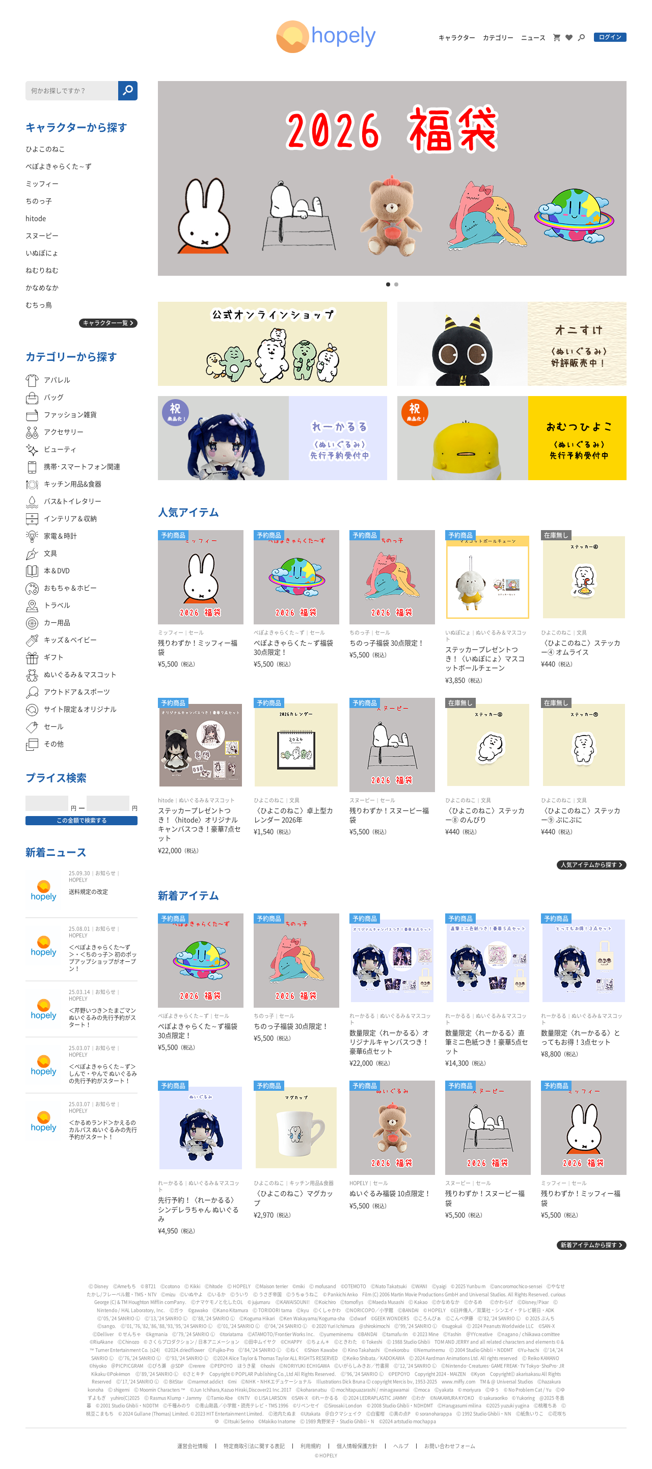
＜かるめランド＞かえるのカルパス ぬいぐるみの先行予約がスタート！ (103, 1130)
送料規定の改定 (88, 892)
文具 (582, 632)
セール (196, 632)
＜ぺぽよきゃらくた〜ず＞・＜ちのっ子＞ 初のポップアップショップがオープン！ (103, 958)
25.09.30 (79, 873)
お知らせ (105, 873)
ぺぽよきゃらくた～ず (279, 632)
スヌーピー (362, 800)
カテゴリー (498, 38)
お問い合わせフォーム (449, 1446)
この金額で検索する (82, 820)
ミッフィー (170, 632)
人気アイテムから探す (589, 865)
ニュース (533, 38)
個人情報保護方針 (357, 1446)
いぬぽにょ (458, 632)
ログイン (610, 37)
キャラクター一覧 (105, 323)
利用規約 (311, 1446)
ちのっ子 (359, 632)
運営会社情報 (192, 1446)
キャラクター (457, 38)
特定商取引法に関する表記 (254, 1446)
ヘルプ (401, 1446)
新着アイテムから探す (589, 1245)
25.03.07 (79, 1048)
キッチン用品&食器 (311, 1183)
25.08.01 (79, 928)
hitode (166, 800)
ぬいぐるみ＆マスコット (207, 800)
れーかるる (362, 1015)
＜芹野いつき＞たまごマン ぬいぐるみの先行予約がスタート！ (102, 1018)
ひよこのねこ (556, 632)
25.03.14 (79, 991)
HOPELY (358, 1183)
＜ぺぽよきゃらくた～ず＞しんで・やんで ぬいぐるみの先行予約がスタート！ (103, 1074)
